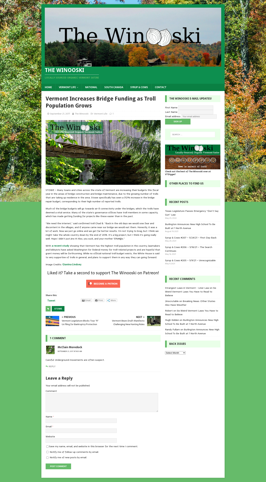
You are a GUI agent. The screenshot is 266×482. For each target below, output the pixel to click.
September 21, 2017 (60, 113)
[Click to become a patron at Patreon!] (103, 287)
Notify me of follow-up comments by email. (74, 452)
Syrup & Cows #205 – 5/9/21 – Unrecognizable (190, 260)
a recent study (60, 246)
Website (50, 436)
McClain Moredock (70, 347)
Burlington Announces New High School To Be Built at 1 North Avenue (190, 226)
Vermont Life (67, 87)
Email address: (173, 116)
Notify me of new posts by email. (68, 457)
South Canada (113, 87)
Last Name (171, 112)
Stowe (58, 308)
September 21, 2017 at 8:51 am (70, 351)
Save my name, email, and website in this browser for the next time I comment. (93, 446)
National (91, 87)
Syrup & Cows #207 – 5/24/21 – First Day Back (190, 237)
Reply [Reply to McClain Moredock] (52, 366)
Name (49, 416)
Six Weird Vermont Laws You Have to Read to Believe (190, 291)
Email (49, 426)
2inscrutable (172, 301)
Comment (51, 391)
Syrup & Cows (139, 87)
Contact (160, 87)
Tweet (51, 300)
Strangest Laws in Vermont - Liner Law (187, 288)
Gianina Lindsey (71, 264)
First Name (171, 107)
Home (48, 87)
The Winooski (82, 113)
